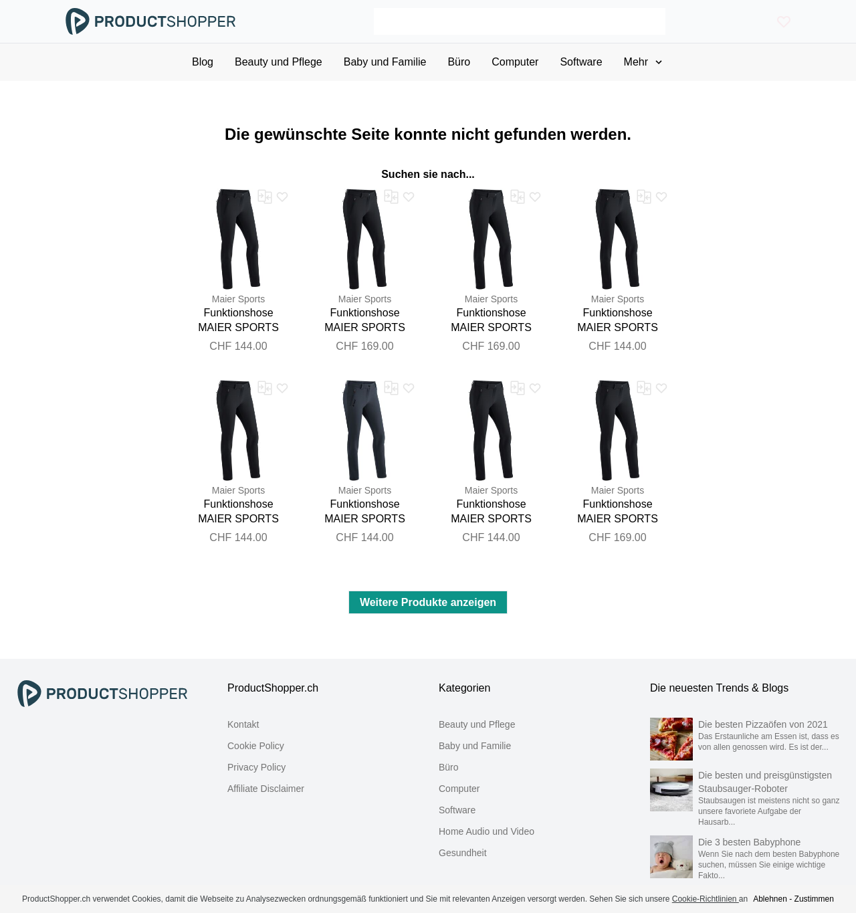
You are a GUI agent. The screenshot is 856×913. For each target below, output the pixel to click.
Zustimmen (814, 899)
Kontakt (243, 724)
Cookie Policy (255, 745)
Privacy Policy (256, 767)
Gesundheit (463, 852)
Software (457, 810)
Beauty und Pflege (477, 724)
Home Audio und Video (486, 831)
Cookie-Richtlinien (705, 899)
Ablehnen (770, 899)
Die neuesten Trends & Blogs (719, 688)
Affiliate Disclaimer (265, 788)
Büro (449, 767)
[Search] (519, 21)
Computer (459, 788)
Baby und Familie (475, 745)
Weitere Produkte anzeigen (428, 602)
